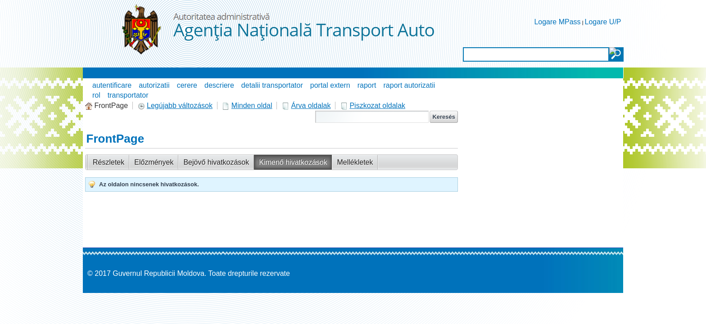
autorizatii (154, 85)
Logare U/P (603, 22)
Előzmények (153, 162)
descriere (219, 85)
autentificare (111, 85)
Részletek (108, 162)
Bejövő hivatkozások (216, 162)
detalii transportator (272, 85)
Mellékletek (355, 162)
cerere (187, 85)
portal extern (330, 85)
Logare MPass (557, 22)
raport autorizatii (409, 85)
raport (367, 85)
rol (96, 95)
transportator (128, 95)
